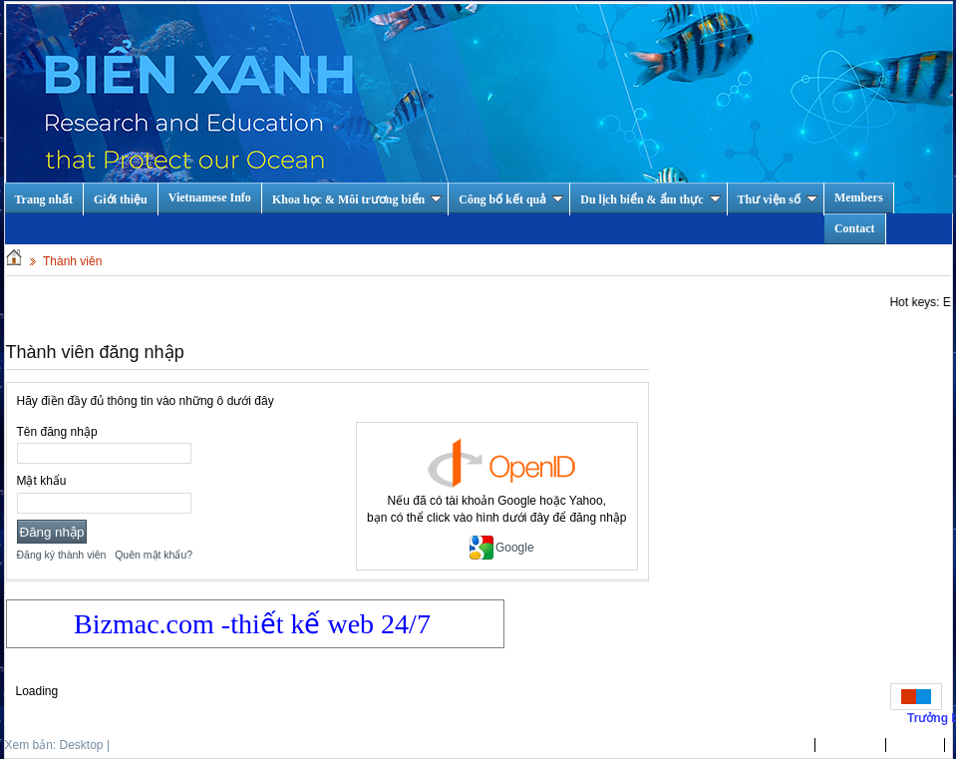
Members (858, 197)
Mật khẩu (42, 481)
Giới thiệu (121, 199)
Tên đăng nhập (57, 432)
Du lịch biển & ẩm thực (650, 199)
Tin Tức (915, 745)
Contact (854, 228)
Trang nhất (777, 745)
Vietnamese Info (209, 197)
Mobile (130, 745)
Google (502, 548)
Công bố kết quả (511, 199)
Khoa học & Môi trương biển (357, 199)
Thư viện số (777, 199)
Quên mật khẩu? (153, 555)
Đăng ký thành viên (62, 555)
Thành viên (72, 261)
